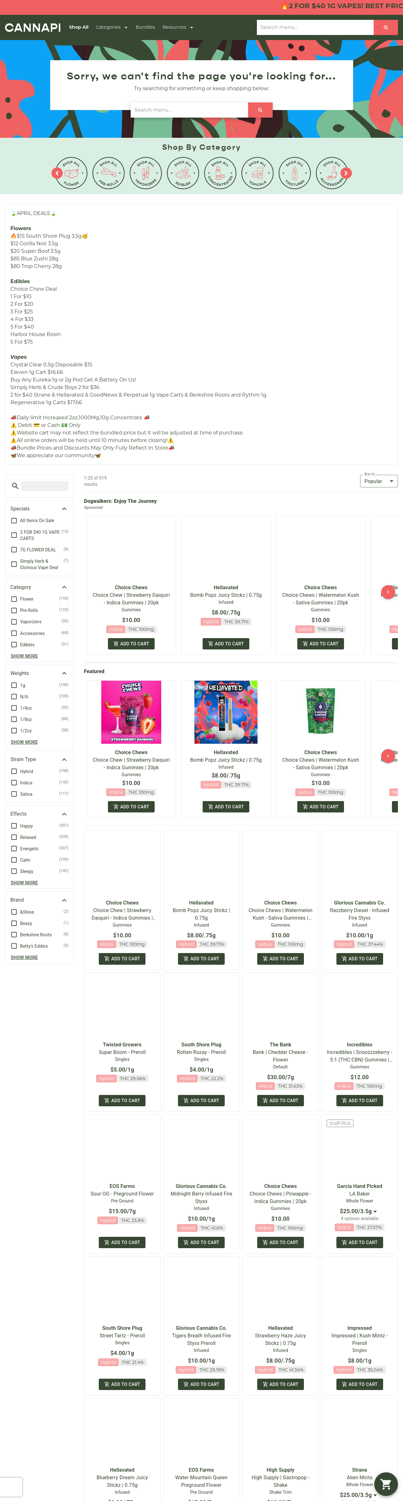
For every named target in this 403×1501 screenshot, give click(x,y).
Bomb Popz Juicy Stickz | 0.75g (226, 595)
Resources (178, 27)
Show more (24, 656)
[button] (15, 486)
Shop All (78, 27)
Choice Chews (131, 588)
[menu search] (44, 486)
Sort (369, 474)
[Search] (386, 27)
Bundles (145, 27)
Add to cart (131, 644)
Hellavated (226, 588)
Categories (112, 27)
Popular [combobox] (373, 481)
